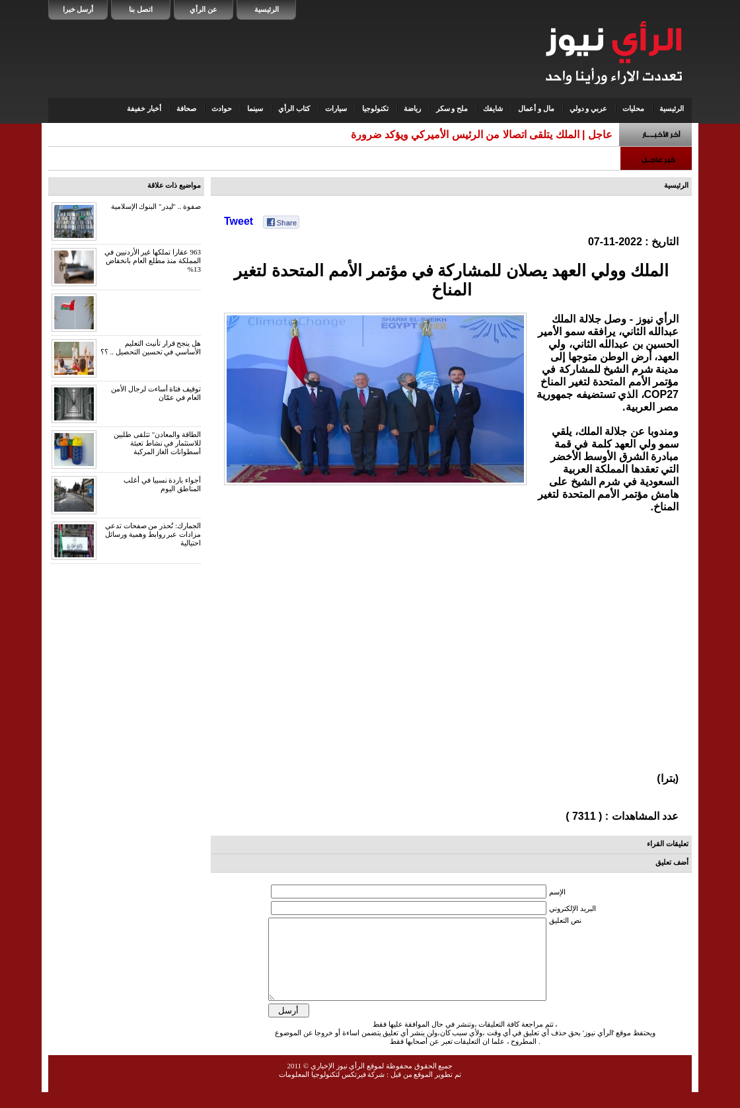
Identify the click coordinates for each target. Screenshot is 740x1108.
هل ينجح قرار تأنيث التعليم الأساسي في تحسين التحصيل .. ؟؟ (150, 347)
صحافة (186, 108)
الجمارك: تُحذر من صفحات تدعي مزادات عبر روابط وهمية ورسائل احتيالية (153, 534)
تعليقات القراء (667, 844)
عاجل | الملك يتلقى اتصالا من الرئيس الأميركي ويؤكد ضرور (484, 134)
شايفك (493, 108)
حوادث (221, 108)
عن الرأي (203, 9)
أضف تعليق (671, 862)
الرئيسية (266, 9)
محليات (633, 108)
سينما (255, 108)
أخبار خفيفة (144, 108)
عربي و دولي (589, 108)
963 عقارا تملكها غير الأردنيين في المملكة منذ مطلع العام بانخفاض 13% (152, 260)
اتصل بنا (141, 9)
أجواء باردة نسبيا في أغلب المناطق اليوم (162, 484)
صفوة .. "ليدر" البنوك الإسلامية (156, 206)
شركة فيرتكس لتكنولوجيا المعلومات (332, 1090)
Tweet (238, 221)
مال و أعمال (536, 108)
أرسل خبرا (78, 9)
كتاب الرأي (294, 108)
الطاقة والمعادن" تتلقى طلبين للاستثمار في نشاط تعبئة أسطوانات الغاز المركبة (157, 442)
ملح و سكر (452, 108)
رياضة (412, 108)
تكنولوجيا (375, 108)
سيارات (336, 108)
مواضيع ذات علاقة (174, 185)
